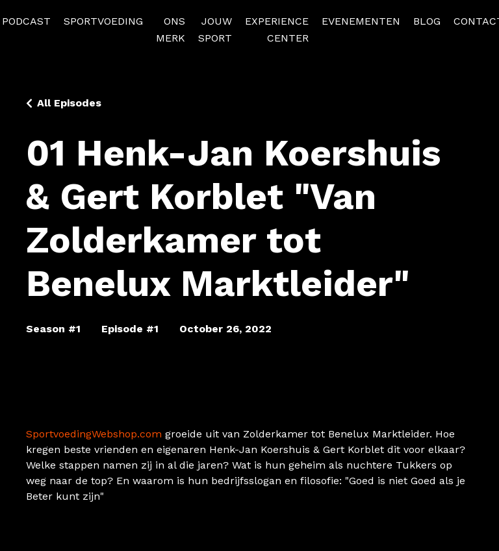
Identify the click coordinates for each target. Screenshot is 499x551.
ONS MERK (170, 29)
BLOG (427, 21)
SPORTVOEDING (103, 21)
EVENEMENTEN (361, 21)
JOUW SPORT (215, 29)
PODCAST (26, 21)
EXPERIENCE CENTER (277, 29)
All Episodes (69, 103)
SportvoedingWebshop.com (94, 434)
